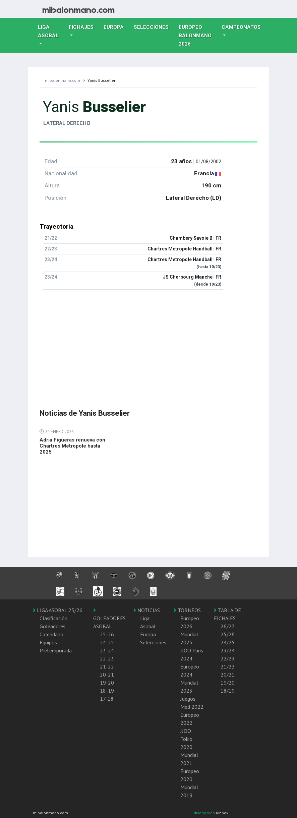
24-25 (107, 642)
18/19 (228, 690)
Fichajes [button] (81, 27)
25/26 (228, 634)
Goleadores (52, 626)
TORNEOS (187, 610)
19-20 (107, 682)
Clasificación (53, 618)
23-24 (107, 650)
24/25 (228, 642)
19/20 (228, 682)
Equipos (48, 642)
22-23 (107, 658)
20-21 (107, 674)
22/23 (228, 658)
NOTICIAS (146, 610)
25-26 (107, 634)
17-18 (107, 698)
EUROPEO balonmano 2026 (198, 35)
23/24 (228, 650)
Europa (116, 26)
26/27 (228, 626)
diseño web (205, 812)
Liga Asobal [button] (48, 31)
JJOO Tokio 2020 (186, 738)
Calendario (51, 634)
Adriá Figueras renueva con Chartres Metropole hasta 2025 (72, 446)
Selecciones (154, 26)
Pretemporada (56, 650)
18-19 (107, 690)
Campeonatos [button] (241, 27)
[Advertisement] (148, 342)
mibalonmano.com (62, 80)
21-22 (107, 666)
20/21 (228, 674)
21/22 (228, 666)
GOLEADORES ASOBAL (109, 618)
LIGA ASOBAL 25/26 (57, 610)
